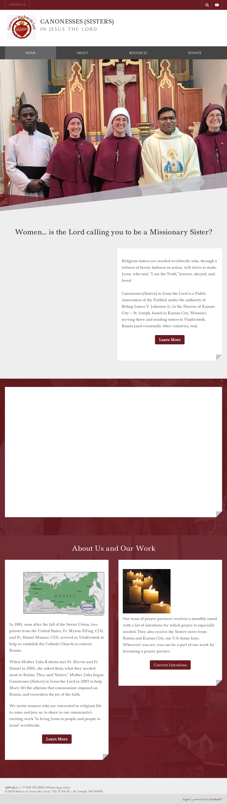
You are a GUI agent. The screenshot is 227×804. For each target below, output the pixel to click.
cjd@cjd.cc (11, 787)
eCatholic (215, 799)
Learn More (169, 339)
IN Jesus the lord (69, 29)
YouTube (217, 5)
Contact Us (17, 4)
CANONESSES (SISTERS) (77, 21)
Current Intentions (170, 664)
